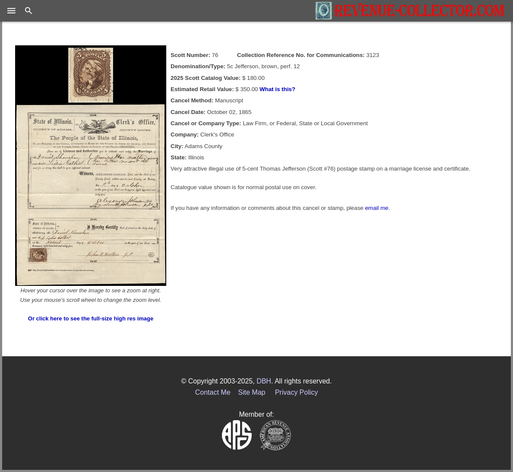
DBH (263, 381)
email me (376, 208)
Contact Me (213, 392)
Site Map (251, 392)
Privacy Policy (296, 392)
